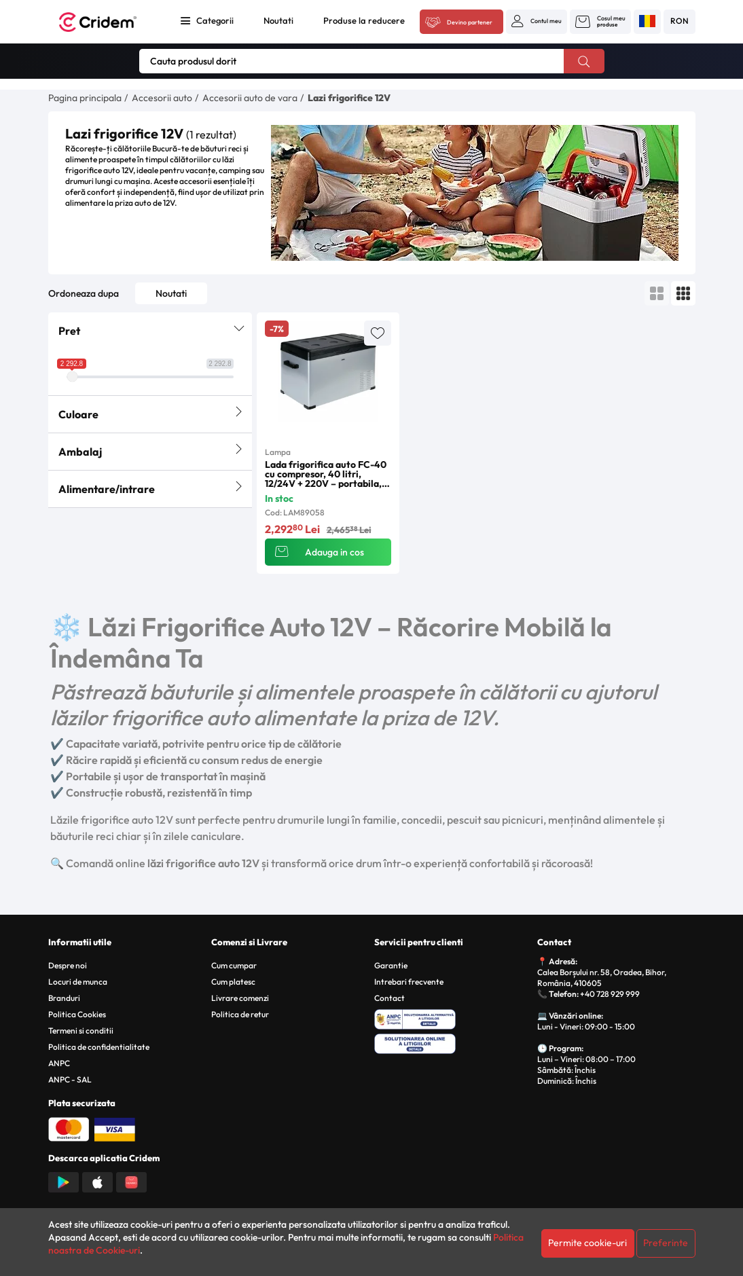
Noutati (278, 20)
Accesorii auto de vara (249, 98)
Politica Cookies (77, 1014)
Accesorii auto (162, 98)
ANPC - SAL (70, 1079)
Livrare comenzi (240, 998)
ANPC (59, 1063)
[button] (536, 21)
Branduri (64, 998)
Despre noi (67, 965)
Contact (389, 998)
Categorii (215, 20)
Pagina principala (85, 98)
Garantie (390, 965)
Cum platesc (233, 982)
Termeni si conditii (80, 1030)
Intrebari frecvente (408, 982)
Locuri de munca (77, 982)
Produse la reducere (364, 20)
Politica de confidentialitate (98, 1047)
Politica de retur (240, 1014)
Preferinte (665, 1243)
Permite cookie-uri (587, 1243)
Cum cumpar (234, 965)
